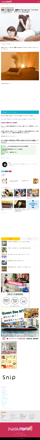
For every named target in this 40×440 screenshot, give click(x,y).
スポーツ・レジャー (32, 416)
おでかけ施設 (3, 415)
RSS (22, 433)
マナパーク (31, 419)
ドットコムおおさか (17, 438)
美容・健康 (21, 414)
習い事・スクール (13, 415)
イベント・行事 (31, 414)
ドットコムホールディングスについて (6, 420)
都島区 (3, 175)
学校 (1, 414)
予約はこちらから (5, 147)
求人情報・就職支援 (23, 416)
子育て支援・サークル (23, 415)
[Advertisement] (20, 224)
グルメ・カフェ (13, 414)
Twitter (17, 433)
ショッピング (12, 416)
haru (5, 174)
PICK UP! (10, 238)
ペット (2, 419)
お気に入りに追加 (5, 157)
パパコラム (21, 419)
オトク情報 (2, 416)
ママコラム (29, 238)
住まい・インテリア (32, 415)
